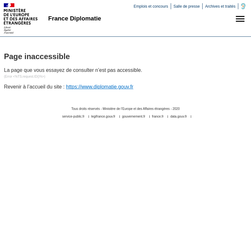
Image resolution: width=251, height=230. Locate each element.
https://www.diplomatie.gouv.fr (99, 86)
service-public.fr (73, 116)
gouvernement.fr (133, 116)
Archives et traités (220, 6)
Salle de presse (186, 6)
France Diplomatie (74, 18)
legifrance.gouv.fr (103, 116)
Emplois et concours (151, 6)
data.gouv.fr (178, 116)
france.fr (158, 116)
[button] (240, 19)
